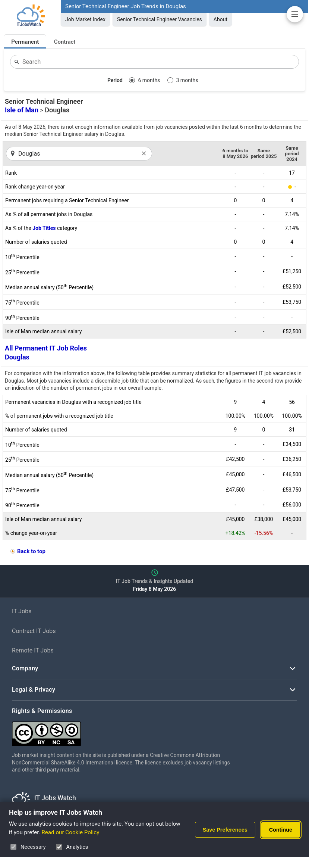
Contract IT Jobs (34, 631)
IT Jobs (22, 611)
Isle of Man (21, 110)
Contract (65, 41)
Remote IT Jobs (33, 650)
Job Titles (44, 228)
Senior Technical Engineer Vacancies (159, 19)
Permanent (25, 41)
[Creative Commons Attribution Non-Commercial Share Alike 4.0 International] (124, 731)
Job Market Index (85, 19)
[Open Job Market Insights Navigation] (295, 14)
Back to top (31, 551)
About (220, 19)
